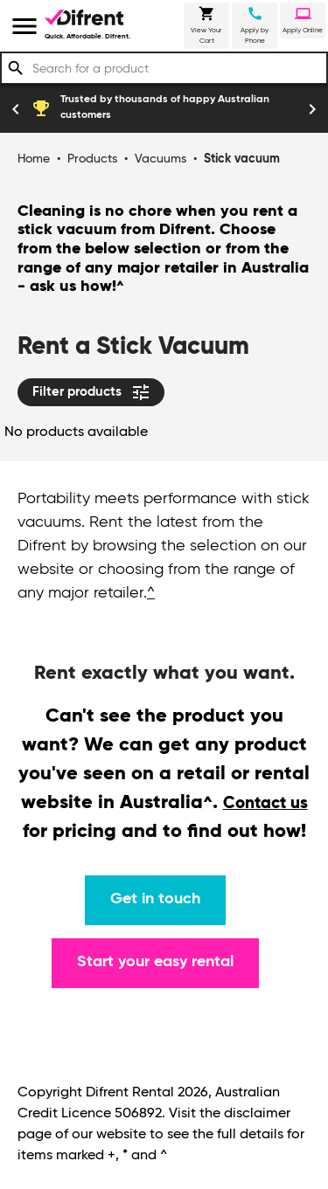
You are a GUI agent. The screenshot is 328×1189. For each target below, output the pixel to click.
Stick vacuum (242, 159)
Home (33, 159)
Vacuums (160, 159)
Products (92, 159)
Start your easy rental (155, 962)
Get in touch (155, 899)
